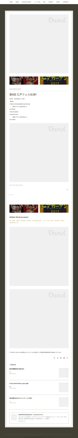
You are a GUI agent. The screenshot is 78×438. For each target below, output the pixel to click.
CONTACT (51, 2)
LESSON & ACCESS (26, 2)
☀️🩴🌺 (11, 401)
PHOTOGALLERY (37, 220)
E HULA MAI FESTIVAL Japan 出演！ (19, 383)
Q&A (44, 2)
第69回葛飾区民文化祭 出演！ (17, 369)
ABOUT (58, 2)
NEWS (17, 2)
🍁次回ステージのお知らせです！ (16, 372)
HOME (11, 2)
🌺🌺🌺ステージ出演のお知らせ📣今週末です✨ (20, 386)
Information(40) (12, 185)
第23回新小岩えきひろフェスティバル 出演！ (21, 398)
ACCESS (29, 220)
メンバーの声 (37, 2)
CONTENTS (65, 2)
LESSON (23, 220)
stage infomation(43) (19, 185)
